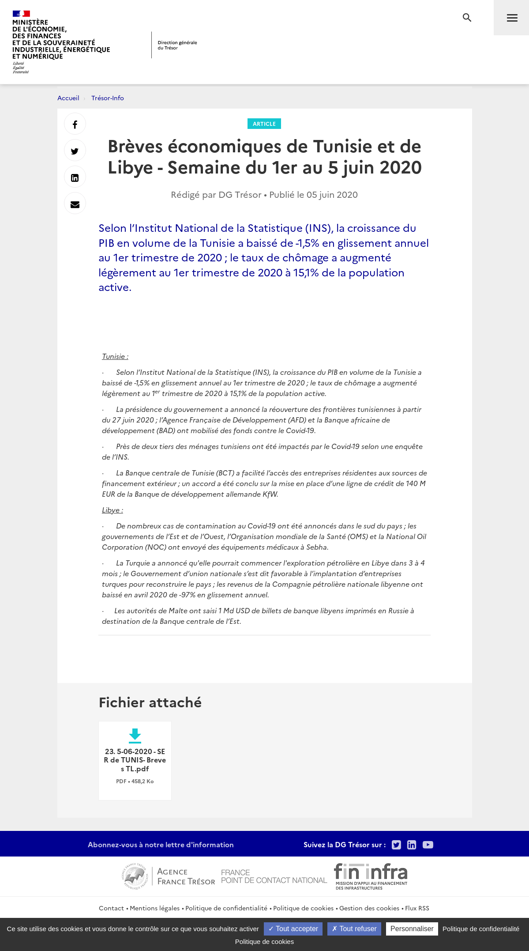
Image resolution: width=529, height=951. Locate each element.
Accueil (68, 97)
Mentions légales (155, 907)
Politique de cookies (303, 907)
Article (264, 123)
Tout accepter (293, 928)
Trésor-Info (107, 97)
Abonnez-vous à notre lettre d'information (161, 844)
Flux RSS (417, 907)
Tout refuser (354, 928)
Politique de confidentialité (226, 907)
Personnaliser (412, 928)
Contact (111, 907)
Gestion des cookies (369, 907)
